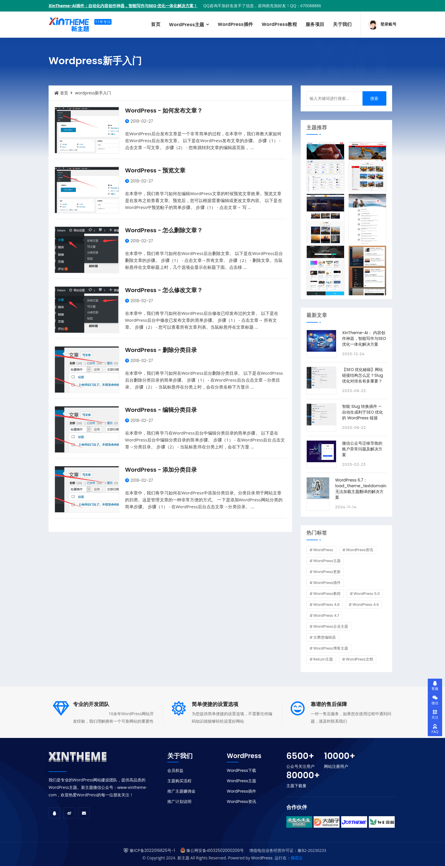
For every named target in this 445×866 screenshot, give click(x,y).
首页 (155, 24)
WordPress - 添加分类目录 (161, 470)
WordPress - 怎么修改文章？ (164, 290)
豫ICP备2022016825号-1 (152, 850)
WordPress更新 (327, 571)
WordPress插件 (235, 24)
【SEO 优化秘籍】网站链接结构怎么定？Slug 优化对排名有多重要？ (362, 375)
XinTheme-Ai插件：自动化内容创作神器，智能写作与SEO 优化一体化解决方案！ (123, 6)
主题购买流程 (179, 781)
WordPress (323, 550)
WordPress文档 (359, 659)
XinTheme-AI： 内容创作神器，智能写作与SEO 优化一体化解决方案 (364, 338)
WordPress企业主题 (330, 626)
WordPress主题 (187, 24)
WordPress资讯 (359, 550)
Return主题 (323, 659)
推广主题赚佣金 (181, 791)
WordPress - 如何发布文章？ (164, 110)
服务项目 (315, 24)
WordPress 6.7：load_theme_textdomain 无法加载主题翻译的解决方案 (360, 488)
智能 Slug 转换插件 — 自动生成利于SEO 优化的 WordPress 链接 (362, 412)
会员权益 (175, 770)
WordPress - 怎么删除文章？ (164, 230)
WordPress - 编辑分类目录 (161, 410)
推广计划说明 (179, 801)
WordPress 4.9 (365, 604)
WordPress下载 (241, 770)
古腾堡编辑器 (324, 637)
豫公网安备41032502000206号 (215, 850)
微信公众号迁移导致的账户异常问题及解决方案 (362, 449)
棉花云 (297, 858)
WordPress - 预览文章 (155, 170)
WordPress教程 (279, 24)
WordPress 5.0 (367, 593)
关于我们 (342, 24)
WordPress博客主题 (330, 648)
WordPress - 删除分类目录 (161, 350)
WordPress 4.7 (326, 615)
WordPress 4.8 (326, 604)
